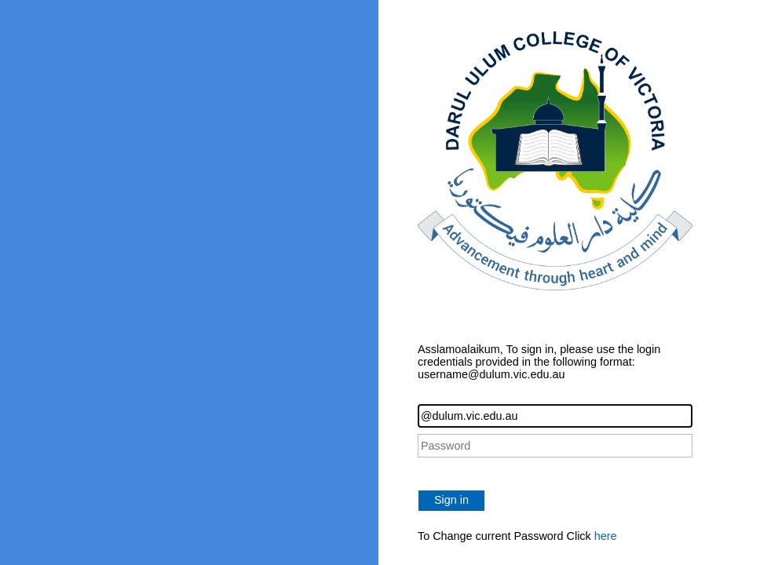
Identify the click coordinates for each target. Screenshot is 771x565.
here (605, 536)
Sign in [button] (451, 500)
